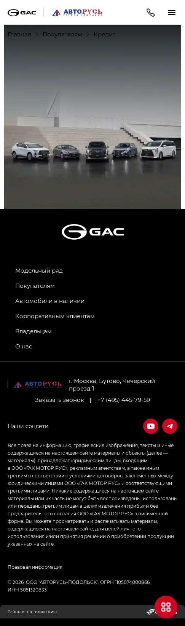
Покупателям (35, 285)
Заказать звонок (59, 399)
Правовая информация (35, 567)
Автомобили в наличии (50, 300)
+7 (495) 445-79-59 (123, 399)
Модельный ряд (39, 270)
